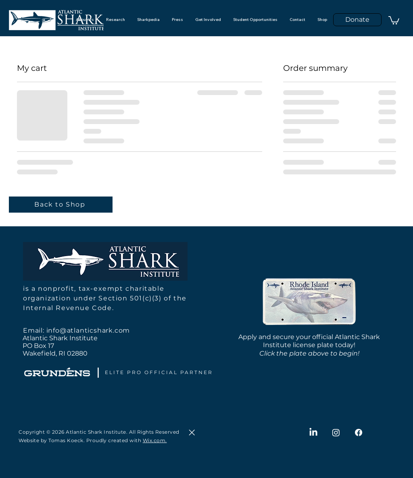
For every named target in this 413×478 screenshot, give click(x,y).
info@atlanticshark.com (88, 330)
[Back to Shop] (61, 205)
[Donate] (357, 19)
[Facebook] (358, 432)
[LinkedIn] (313, 432)
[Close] (192, 432)
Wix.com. (155, 440)
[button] (393, 20)
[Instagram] (336, 432)
